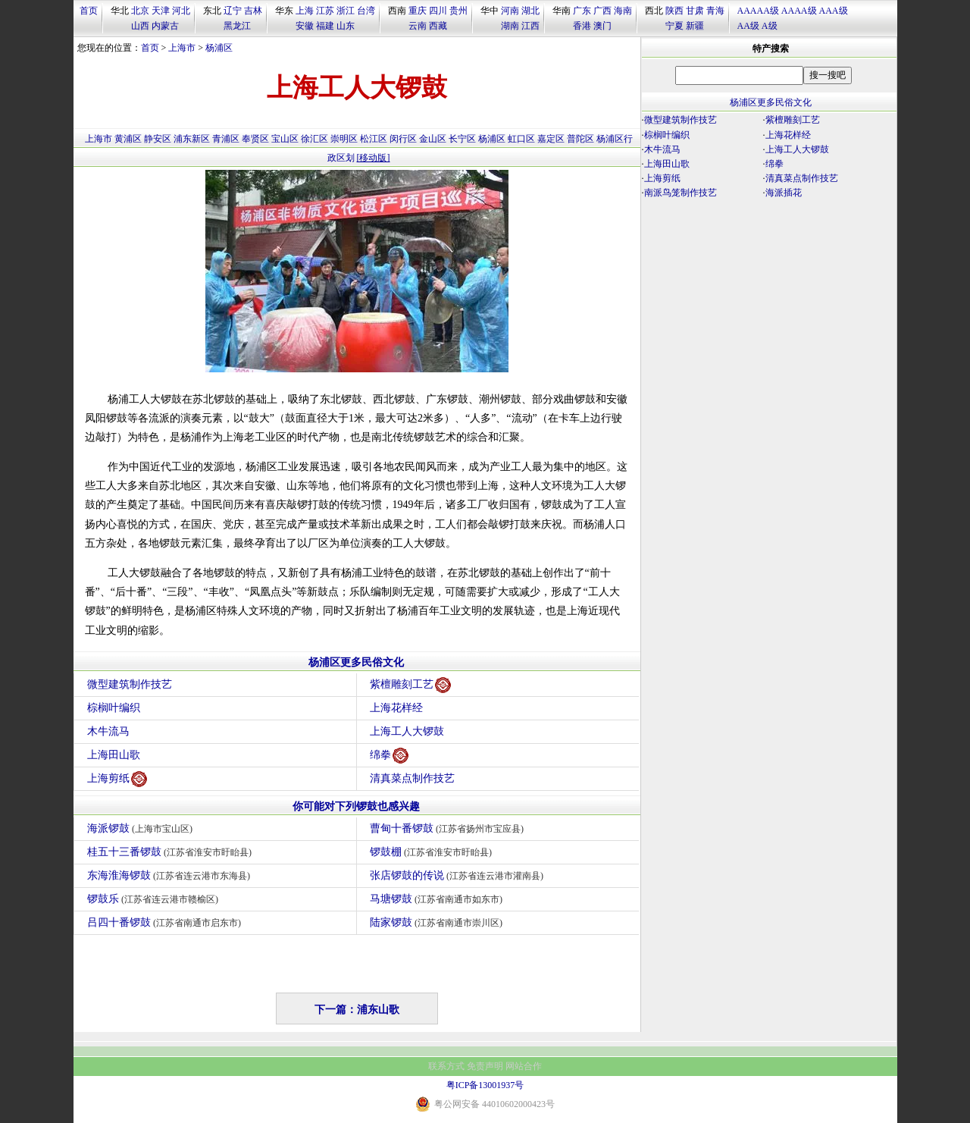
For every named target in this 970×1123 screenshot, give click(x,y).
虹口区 (521, 138)
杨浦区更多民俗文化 (356, 662)
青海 (715, 10)
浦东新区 (192, 138)
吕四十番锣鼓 (166, 922)
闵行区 (403, 138)
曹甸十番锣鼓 (449, 828)
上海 (305, 10)
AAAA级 (799, 10)
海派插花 (783, 192)
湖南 (510, 25)
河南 (510, 10)
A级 (770, 25)
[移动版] (373, 157)
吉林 (253, 10)
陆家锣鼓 (438, 922)
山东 (345, 25)
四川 (438, 10)
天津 (161, 10)
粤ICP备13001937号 (485, 1085)
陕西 (674, 10)
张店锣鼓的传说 (459, 875)
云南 (417, 25)
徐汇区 (314, 138)
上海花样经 (396, 708)
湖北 (530, 10)
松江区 (373, 138)
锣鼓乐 (155, 899)
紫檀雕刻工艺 (410, 685)
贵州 (458, 10)
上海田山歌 (113, 755)
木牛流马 (108, 731)
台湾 (366, 10)
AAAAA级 (758, 10)
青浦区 (225, 138)
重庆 (417, 10)
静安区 (157, 138)
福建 (325, 25)
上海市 (182, 47)
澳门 (602, 25)
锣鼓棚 (433, 852)
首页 (89, 10)
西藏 (438, 25)
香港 (582, 25)
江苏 (325, 10)
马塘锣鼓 (438, 899)
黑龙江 (237, 25)
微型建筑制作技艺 (129, 684)
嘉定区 (551, 138)
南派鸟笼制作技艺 (680, 192)
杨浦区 (219, 47)
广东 (582, 10)
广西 (602, 10)
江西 (530, 25)
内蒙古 (165, 25)
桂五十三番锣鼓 (171, 852)
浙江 (345, 10)
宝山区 (285, 138)
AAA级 (833, 10)
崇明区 (344, 138)
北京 (140, 10)
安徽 (305, 25)
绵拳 (389, 756)
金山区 (432, 138)
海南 (623, 10)
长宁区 (462, 138)
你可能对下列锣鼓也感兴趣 (356, 806)
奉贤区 (255, 138)
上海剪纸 (117, 779)
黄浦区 (128, 138)
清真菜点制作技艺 (412, 778)
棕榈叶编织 (113, 708)
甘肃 (695, 10)
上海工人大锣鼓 (407, 731)
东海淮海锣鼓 (171, 875)
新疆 (695, 25)
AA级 (748, 25)
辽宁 (233, 10)
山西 (140, 25)
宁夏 (674, 25)
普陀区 (580, 138)
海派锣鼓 (142, 828)
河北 (181, 10)
